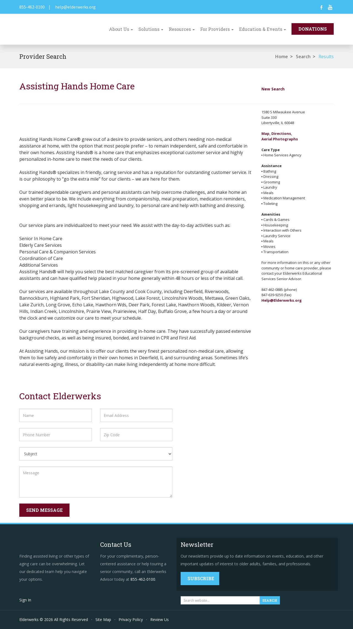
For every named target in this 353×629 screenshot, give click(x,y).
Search (303, 56)
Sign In (25, 600)
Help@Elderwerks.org (281, 300)
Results (326, 56)
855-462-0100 (32, 7)
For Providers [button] (217, 29)
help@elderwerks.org (75, 7)
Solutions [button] (150, 29)
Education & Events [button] (262, 29)
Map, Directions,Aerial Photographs (279, 136)
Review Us (159, 619)
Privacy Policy (131, 619)
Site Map (103, 619)
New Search (273, 89)
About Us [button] (121, 29)
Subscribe (201, 578)
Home (281, 56)
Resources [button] (182, 29)
